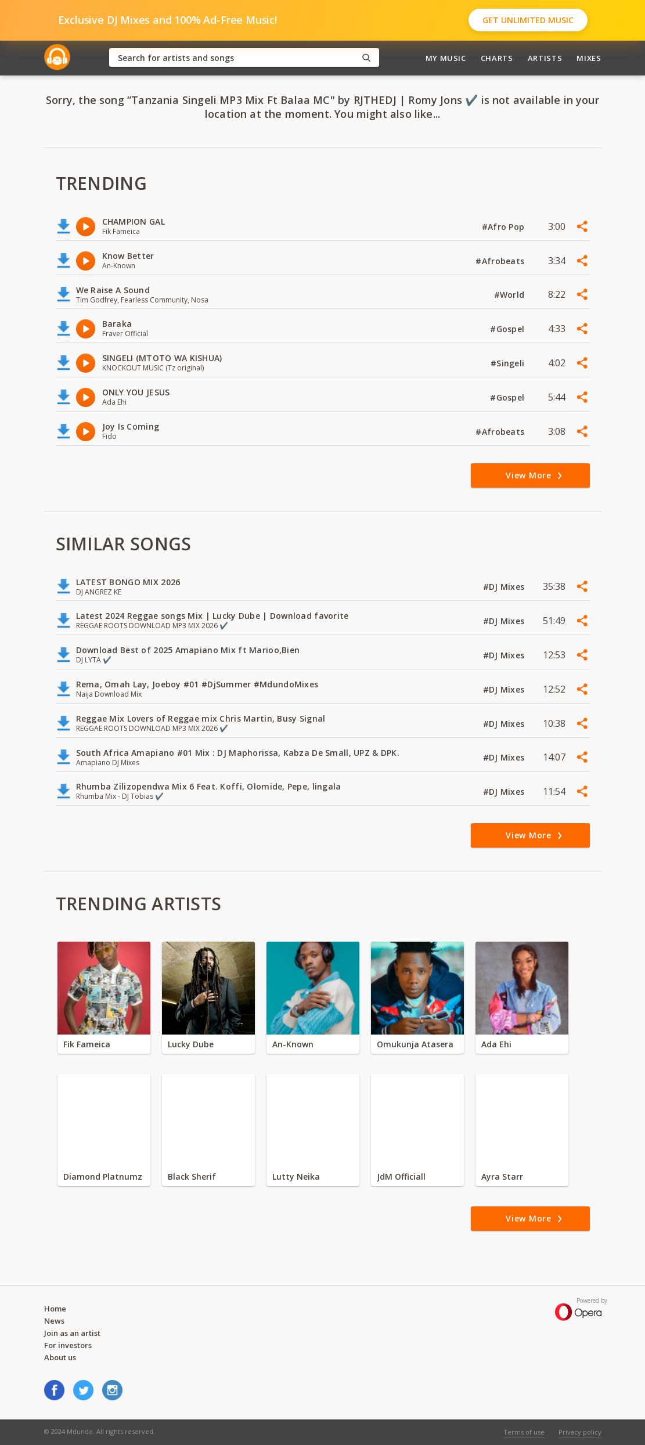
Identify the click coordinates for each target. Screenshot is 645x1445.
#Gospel (508, 328)
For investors (68, 1345)
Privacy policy (579, 1432)
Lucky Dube (191, 1044)
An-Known (293, 1044)
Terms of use (524, 1432)
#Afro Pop (504, 226)
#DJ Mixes (505, 586)
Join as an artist (72, 1333)
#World (510, 294)
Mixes (588, 58)
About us (60, 1357)
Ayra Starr (502, 1176)
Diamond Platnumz (102, 1176)
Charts (497, 58)
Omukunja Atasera (415, 1044)
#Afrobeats (501, 260)
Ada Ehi (496, 1044)
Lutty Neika (296, 1176)
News (54, 1321)
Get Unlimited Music (528, 20)
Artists (545, 58)
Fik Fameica (86, 1044)
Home (55, 1308)
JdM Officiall (401, 1176)
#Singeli (509, 363)
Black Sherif (192, 1176)
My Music (446, 58)
